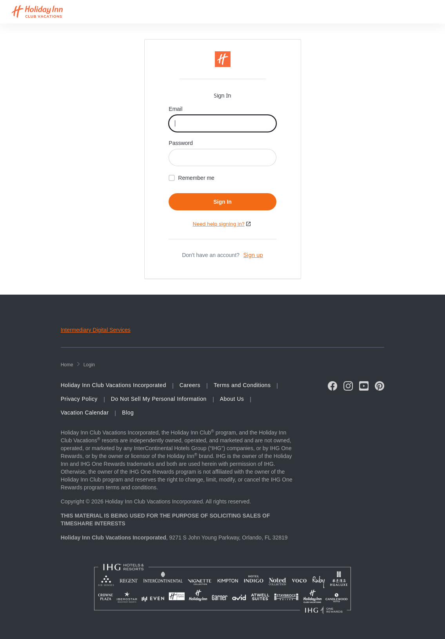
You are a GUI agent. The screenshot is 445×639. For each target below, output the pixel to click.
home (67, 364)
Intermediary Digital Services (96, 330)
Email (176, 109)
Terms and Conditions (242, 385)
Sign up (253, 255)
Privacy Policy (79, 399)
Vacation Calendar (85, 412)
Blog (128, 412)
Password (181, 143)
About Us (232, 399)
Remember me (196, 178)
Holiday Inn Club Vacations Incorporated (113, 385)
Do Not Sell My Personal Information (159, 399)
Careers (190, 385)
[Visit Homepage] (44, 11)
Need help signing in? (218, 224)
